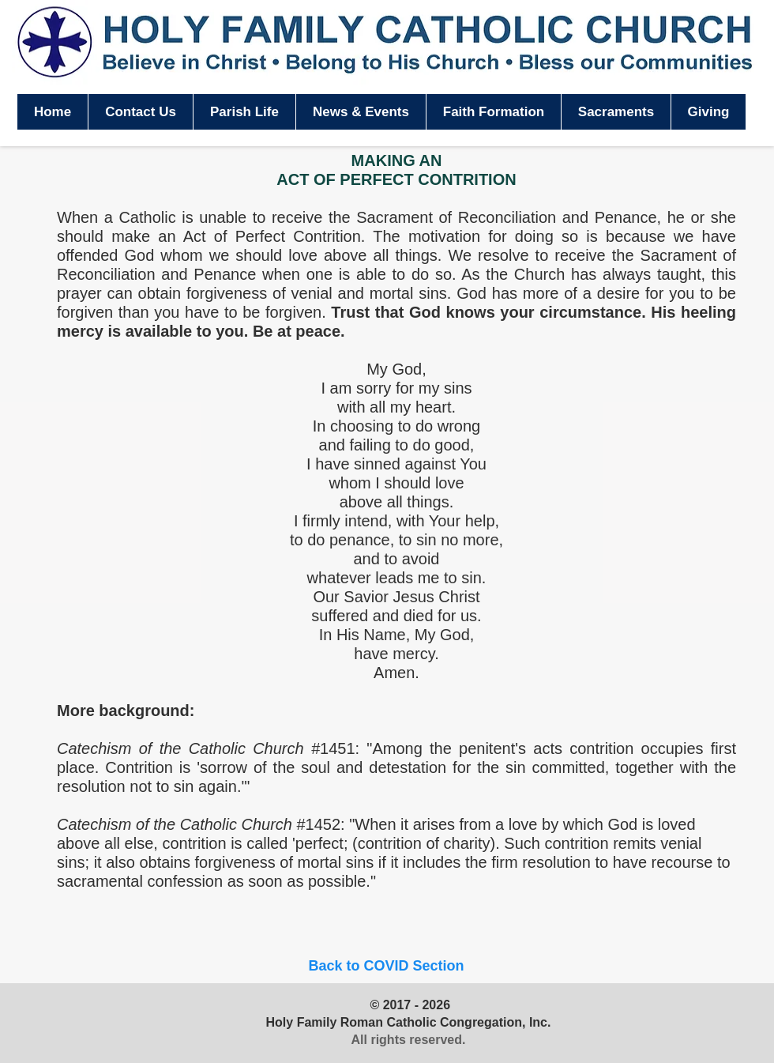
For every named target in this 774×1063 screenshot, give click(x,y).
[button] (244, 112)
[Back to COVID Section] (386, 966)
